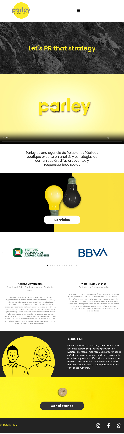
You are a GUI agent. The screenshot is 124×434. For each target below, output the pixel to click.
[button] (78, 11)
